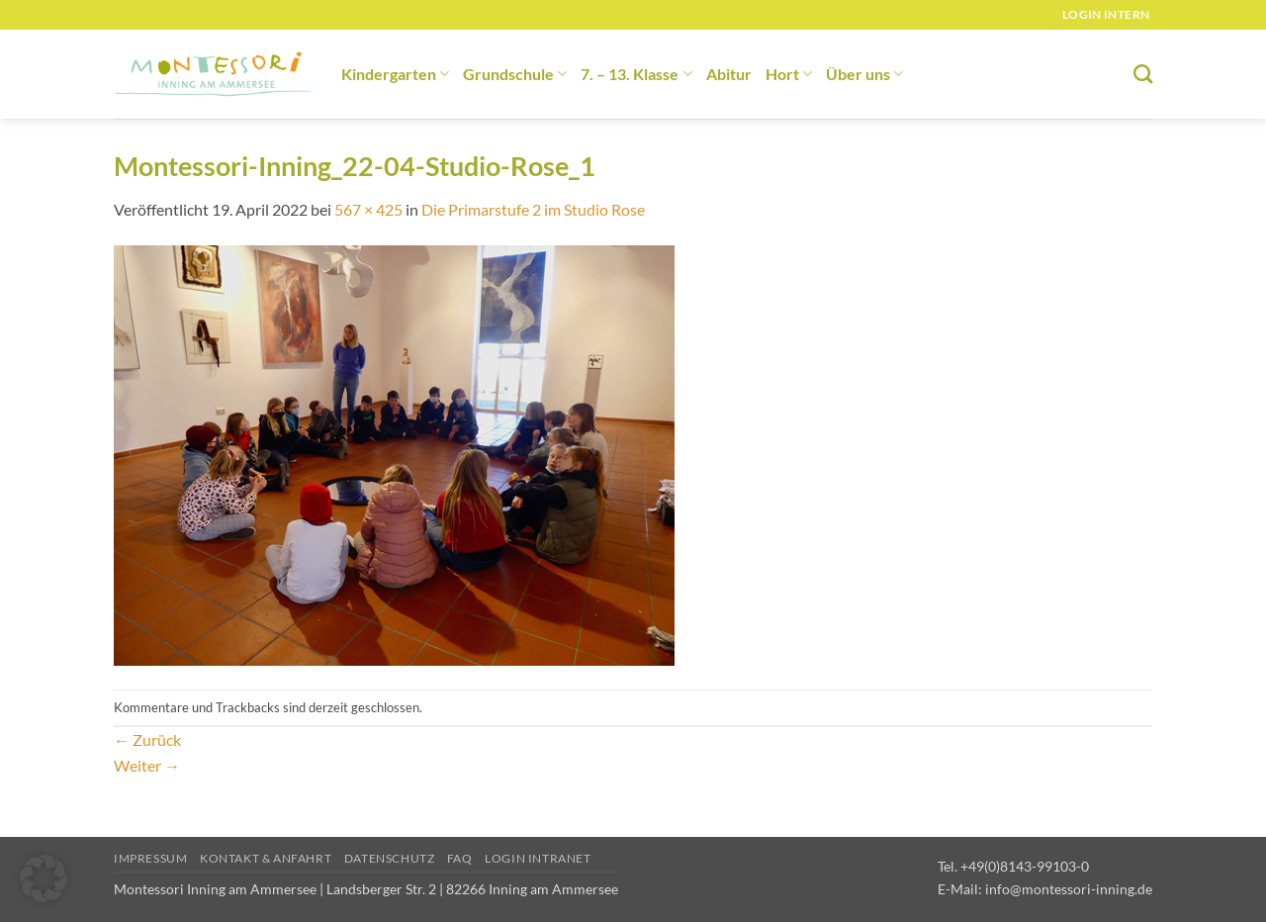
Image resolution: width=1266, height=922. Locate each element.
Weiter (147, 765)
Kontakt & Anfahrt (265, 858)
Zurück (147, 739)
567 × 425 (368, 209)
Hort (789, 73)
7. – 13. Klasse (636, 73)
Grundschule (515, 73)
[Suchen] (1142, 73)
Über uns (864, 73)
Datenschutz (389, 858)
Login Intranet (538, 858)
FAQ (460, 858)
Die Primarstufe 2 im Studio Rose (533, 209)
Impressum (151, 858)
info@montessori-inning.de (1068, 888)
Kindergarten (395, 73)
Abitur (729, 73)
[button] (43, 878)
